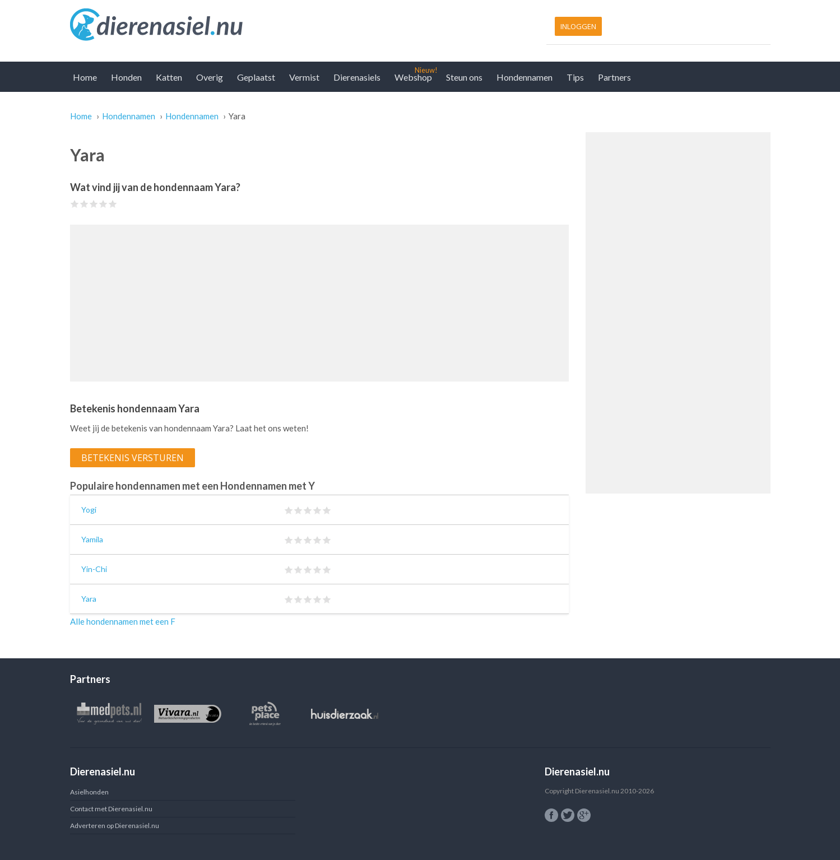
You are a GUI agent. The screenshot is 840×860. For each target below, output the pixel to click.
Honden (126, 77)
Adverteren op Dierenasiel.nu (114, 825)
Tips (575, 77)
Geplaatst (256, 77)
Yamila (92, 539)
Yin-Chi (94, 569)
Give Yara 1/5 (75, 203)
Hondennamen (524, 77)
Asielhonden (89, 792)
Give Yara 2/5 (84, 203)
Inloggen (578, 26)
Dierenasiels (356, 77)
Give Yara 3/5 (94, 203)
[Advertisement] (319, 303)
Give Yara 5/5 (113, 203)
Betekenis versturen (132, 458)
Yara (88, 598)
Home (85, 77)
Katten (169, 77)
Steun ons (464, 77)
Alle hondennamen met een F (122, 621)
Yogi (88, 509)
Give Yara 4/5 (103, 203)
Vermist (304, 77)
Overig (209, 77)
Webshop (413, 77)
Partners (614, 77)
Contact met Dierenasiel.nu (111, 809)
